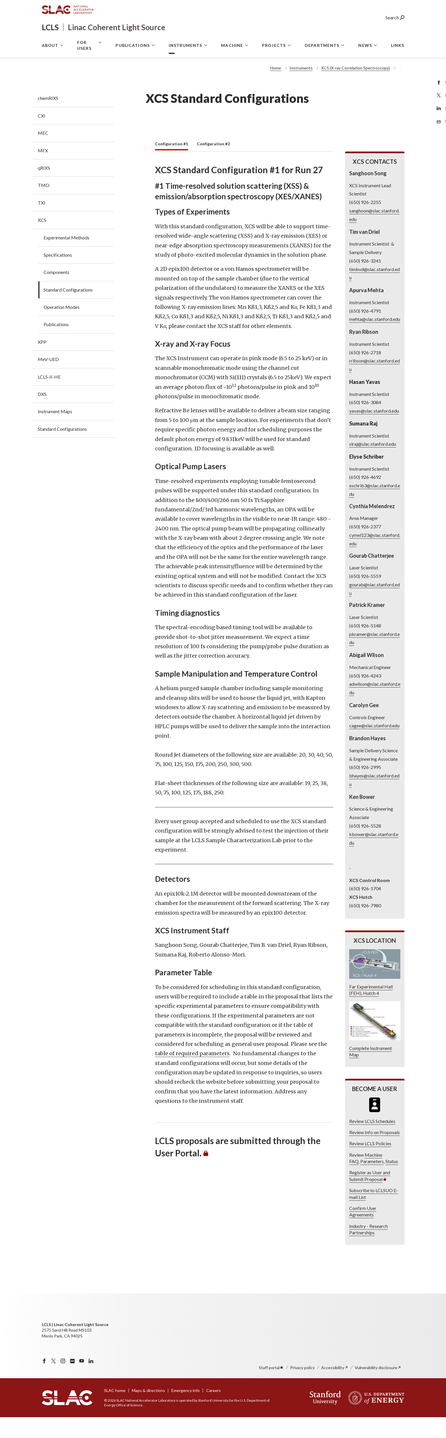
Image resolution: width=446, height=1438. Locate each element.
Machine (232, 68)
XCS (42, 241)
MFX (43, 171)
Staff (271, 1388)
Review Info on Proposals (374, 1153)
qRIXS (44, 188)
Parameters (371, 1182)
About (50, 68)
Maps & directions (148, 1411)
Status (391, 1182)
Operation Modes (62, 328)
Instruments (185, 68)
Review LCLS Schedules (372, 1142)
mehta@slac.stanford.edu (374, 340)
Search (394, 27)
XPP (42, 362)
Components (56, 293)
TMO (43, 206)
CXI (41, 136)
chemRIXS (48, 119)
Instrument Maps (55, 432)
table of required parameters (192, 1074)
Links (397, 68)
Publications (132, 68)
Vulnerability (378, 1388)
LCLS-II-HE (49, 397)
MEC (43, 153)
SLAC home (114, 1411)
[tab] (171, 166)
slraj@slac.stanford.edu (372, 464)
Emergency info (185, 1411)
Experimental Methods (66, 258)
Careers (213, 1411)
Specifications (58, 275)
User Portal (344, 42)
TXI (41, 223)
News (365, 68)
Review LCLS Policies (370, 1164)
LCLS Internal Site (387, 42)
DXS (42, 415)
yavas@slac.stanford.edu (374, 431)
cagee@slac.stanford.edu (374, 746)
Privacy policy (302, 1388)
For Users (84, 68)
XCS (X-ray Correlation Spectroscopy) (355, 88)
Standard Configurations (68, 310)
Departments (322, 68)
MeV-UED (48, 380)
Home (275, 88)
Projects (274, 68)
